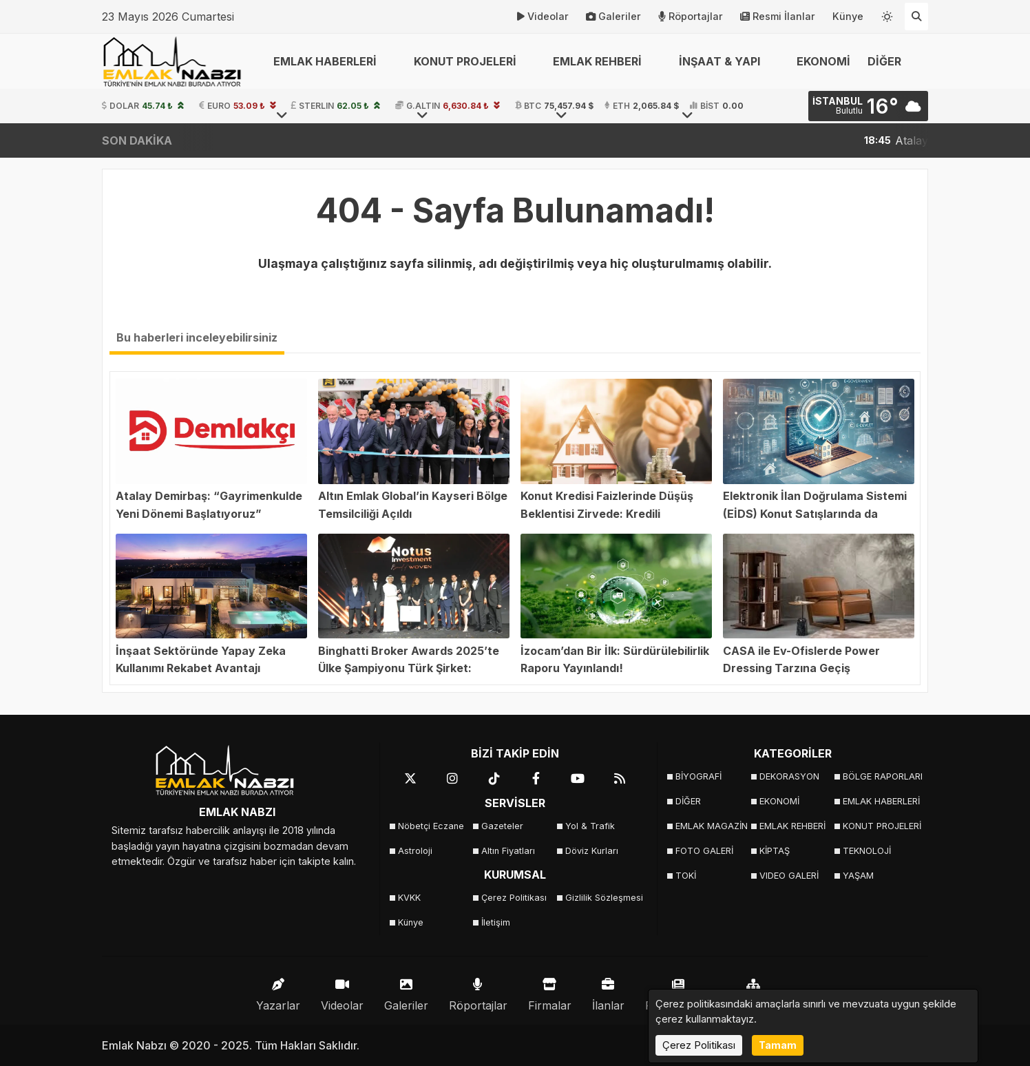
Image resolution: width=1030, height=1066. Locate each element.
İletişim (495, 922)
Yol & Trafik (590, 826)
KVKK (409, 897)
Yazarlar (278, 991)
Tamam (778, 1045)
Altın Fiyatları (508, 851)
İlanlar (608, 991)
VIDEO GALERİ (789, 875)
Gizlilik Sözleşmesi (602, 897)
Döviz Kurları (591, 851)
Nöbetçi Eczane (431, 826)
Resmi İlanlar (777, 16)
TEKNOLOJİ (867, 851)
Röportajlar (690, 16)
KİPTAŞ (774, 851)
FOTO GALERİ (704, 851)
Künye (847, 16)
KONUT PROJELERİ (880, 826)
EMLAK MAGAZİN (711, 826)
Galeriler (613, 16)
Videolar (543, 16)
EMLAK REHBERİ (792, 826)
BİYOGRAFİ (698, 776)
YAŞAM (858, 875)
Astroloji (415, 851)
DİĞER (688, 801)
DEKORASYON (789, 776)
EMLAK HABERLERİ (880, 801)
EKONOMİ (823, 61)
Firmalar (549, 991)
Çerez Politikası (514, 897)
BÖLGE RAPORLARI (880, 776)
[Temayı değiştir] (887, 14)
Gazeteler (502, 826)
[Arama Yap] (916, 16)
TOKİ (685, 875)
